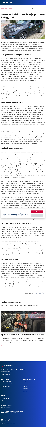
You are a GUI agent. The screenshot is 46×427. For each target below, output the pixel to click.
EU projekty (4, 398)
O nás (24, 381)
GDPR (2, 400)
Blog (24, 384)
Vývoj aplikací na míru (7, 384)
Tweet (36, 293)
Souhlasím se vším (37, 211)
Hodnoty (25, 386)
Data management (6, 386)
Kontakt (25, 391)
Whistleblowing (5, 407)
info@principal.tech (6, 371)
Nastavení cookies (6, 405)
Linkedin (2, 420)
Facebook (40, 293)
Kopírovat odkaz (29, 293)
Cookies (3, 403)
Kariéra (25, 388)
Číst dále (3, 345)
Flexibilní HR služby (6, 381)
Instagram (9, 420)
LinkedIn (43, 293)
